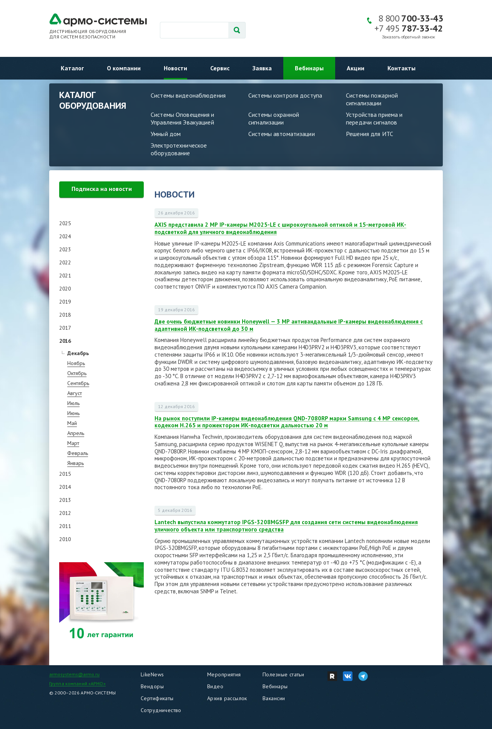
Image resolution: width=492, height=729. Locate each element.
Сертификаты (157, 698)
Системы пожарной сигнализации (372, 99)
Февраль (77, 453)
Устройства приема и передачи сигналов (374, 118)
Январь (75, 463)
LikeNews (152, 674)
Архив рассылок (227, 698)
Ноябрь (76, 363)
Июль (73, 403)
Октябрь (76, 373)
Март (73, 443)
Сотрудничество (161, 710)
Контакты (401, 68)
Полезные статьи (283, 674)
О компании (124, 68)
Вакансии (274, 698)
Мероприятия (224, 674)
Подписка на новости (101, 189)
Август (74, 393)
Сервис (219, 68)
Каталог (72, 68)
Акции (355, 68)
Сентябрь (78, 383)
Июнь (73, 413)
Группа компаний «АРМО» (77, 683)
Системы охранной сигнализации (273, 118)
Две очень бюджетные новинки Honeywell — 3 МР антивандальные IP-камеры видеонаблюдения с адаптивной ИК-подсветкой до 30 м (289, 325)
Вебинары (309, 68)
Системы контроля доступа (285, 95)
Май (72, 423)
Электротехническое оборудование (179, 149)
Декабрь (78, 353)
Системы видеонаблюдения (188, 95)
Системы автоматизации (281, 134)
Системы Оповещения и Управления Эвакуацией (182, 118)
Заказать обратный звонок (408, 37)
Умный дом (166, 134)
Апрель (75, 433)
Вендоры (152, 686)
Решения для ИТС (369, 134)
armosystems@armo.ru (74, 674)
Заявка (262, 68)
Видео (215, 686)
